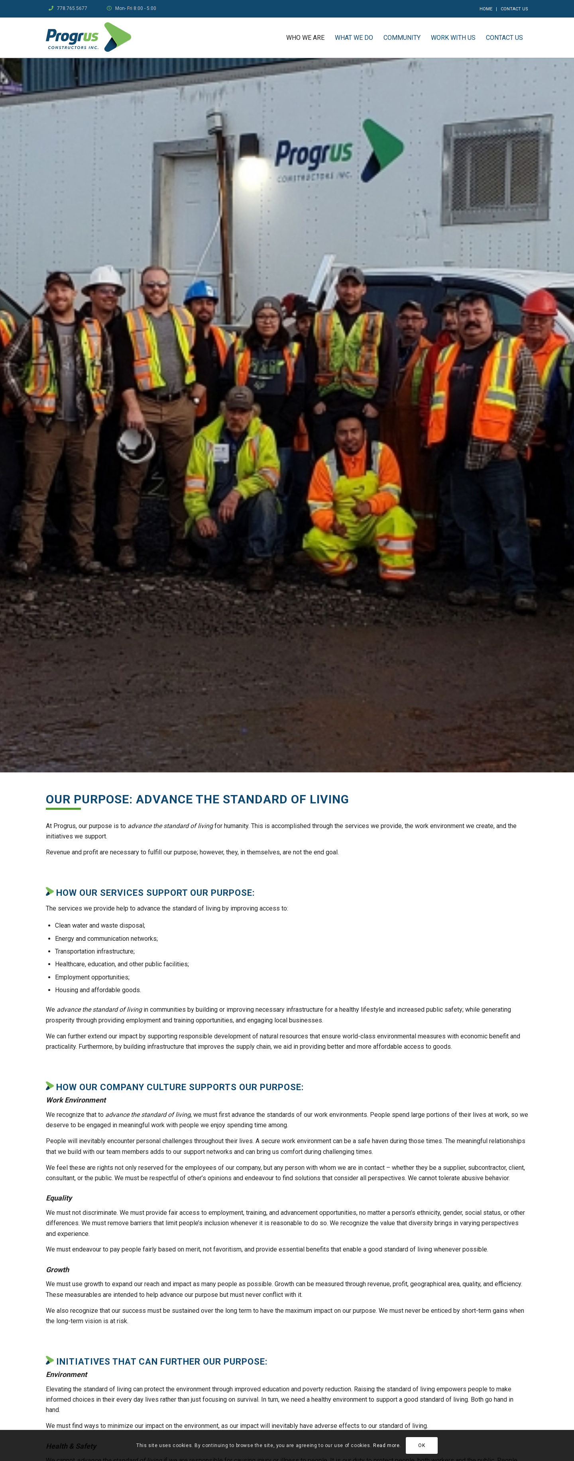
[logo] (88, 37)
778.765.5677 (72, 8)
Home (486, 9)
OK (421, 1445)
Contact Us (514, 9)
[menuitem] (486, 9)
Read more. (387, 1445)
